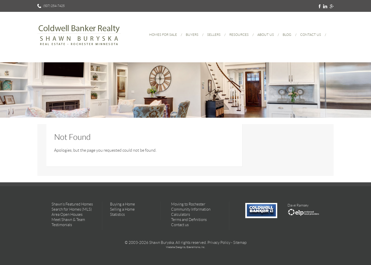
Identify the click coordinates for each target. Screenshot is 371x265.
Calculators (180, 214)
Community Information (190, 209)
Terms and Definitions (189, 220)
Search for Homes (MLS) (72, 209)
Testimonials (62, 225)
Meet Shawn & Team (68, 220)
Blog (287, 35)
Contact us (180, 225)
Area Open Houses (67, 214)
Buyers (192, 35)
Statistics (117, 214)
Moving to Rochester (188, 204)
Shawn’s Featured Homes (72, 204)
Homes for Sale (163, 35)
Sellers (214, 35)
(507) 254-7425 (54, 5)
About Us (265, 35)
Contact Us (310, 35)
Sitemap (240, 243)
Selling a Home (122, 209)
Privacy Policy (218, 243)
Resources (239, 35)
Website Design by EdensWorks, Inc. (185, 247)
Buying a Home (122, 204)
